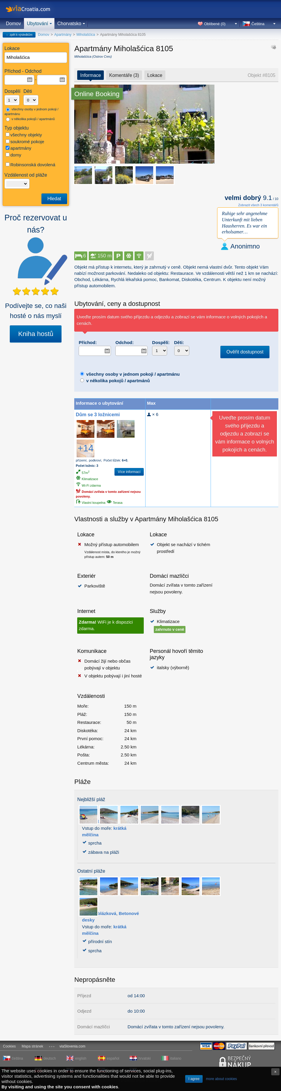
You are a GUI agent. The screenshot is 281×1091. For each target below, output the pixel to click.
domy (13, 154)
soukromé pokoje (25, 141)
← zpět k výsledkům (19, 34)
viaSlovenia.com (72, 1046)
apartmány (18, 148)
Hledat (54, 198)
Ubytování (37, 23)
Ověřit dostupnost (244, 351)
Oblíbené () (214, 24)
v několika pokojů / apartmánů (30, 119)
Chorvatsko (69, 23)
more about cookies (221, 1079)
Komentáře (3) (124, 75)
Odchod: (124, 342)
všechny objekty (24, 134)
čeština (17, 1058)
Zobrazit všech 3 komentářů (258, 205)
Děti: (179, 342)
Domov (13, 23)
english (80, 1058)
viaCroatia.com (34, 9)
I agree (193, 1079)
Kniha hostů (35, 334)
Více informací (129, 472)
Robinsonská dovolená (30, 164)
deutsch (49, 1058)
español (113, 1058)
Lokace (154, 75)
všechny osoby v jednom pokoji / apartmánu (31, 111)
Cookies (9, 1046)
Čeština (257, 24)
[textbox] (36, 57)
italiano (175, 1058)
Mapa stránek (32, 1046)
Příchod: (88, 342)
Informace (90, 75)
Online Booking (96, 94)
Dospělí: (160, 342)
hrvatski (144, 1058)
